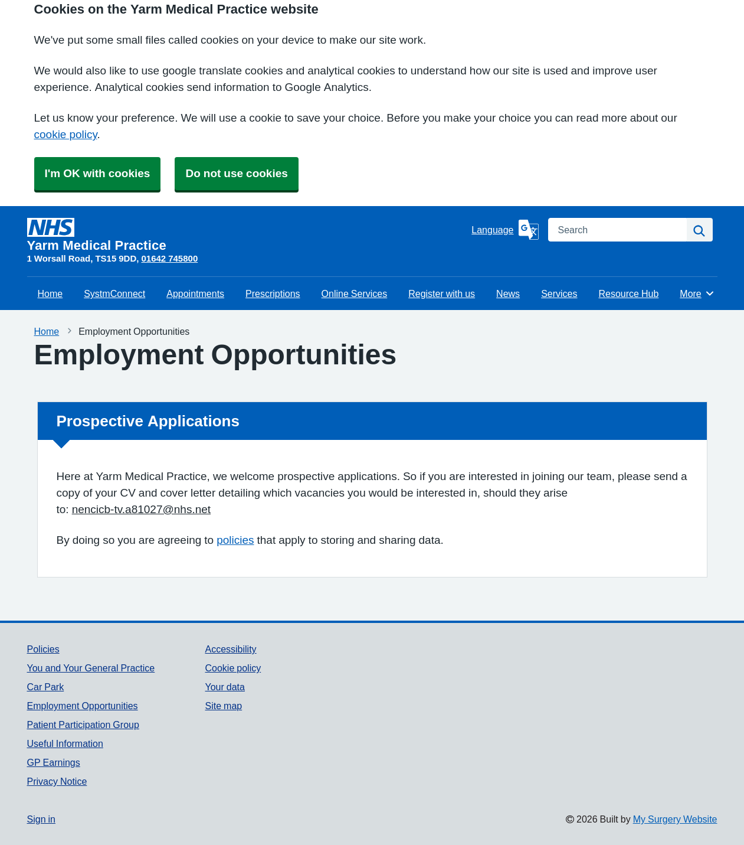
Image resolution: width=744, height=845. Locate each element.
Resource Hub (628, 293)
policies (235, 540)
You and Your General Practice (91, 668)
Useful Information (65, 743)
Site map (223, 705)
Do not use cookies (236, 173)
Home (50, 293)
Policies (43, 649)
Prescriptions (272, 293)
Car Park (45, 686)
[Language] (504, 230)
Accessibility (230, 649)
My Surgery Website (675, 819)
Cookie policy (233, 668)
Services (559, 293)
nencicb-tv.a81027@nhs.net (141, 509)
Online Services (355, 293)
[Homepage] (247, 235)
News (508, 293)
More (697, 293)
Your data (224, 686)
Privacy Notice (57, 781)
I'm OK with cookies (97, 173)
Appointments (195, 293)
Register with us (441, 293)
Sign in (41, 819)
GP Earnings (53, 762)
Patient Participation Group (83, 724)
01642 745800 (169, 258)
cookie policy (65, 134)
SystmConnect (114, 293)
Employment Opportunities (82, 705)
